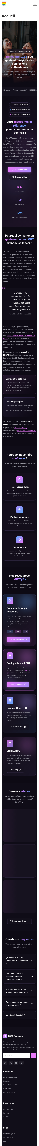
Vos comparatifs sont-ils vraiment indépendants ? (19, 990)
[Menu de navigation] (35, 4)
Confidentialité (8, 1137)
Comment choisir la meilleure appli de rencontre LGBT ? (19, 977)
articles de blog (20, 427)
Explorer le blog (19, 177)
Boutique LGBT (8, 1109)
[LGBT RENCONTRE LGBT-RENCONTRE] (4, 3)
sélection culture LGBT (26, 430)
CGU (4, 1141)
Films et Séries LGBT (20, 90)
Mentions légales (9, 1134)
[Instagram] (5, 1063)
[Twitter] (11, 1063)
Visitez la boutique (18, 684)
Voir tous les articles (19, 921)
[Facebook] (16, 1063)
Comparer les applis (19, 170)
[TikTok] (21, 1063)
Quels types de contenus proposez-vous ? (19, 1003)
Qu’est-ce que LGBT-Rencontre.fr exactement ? (19, 961)
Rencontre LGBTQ (9, 1092)
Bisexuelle (6, 90)
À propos (6, 1117)
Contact (6, 1113)
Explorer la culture (18, 727)
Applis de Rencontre (10, 1077)
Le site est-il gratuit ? (19, 1015)
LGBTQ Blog (33, 90)
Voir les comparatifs (18, 639)
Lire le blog (15, 770)
